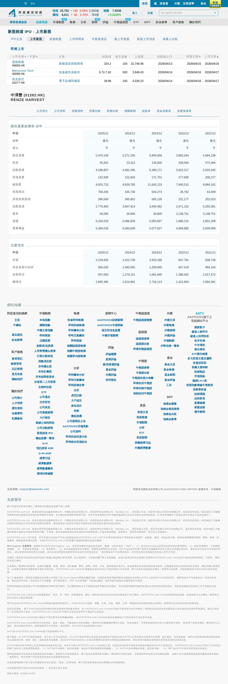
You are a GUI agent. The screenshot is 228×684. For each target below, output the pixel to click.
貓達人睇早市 (200, 331)
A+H (45, 443)
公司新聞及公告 (76, 421)
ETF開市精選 (200, 353)
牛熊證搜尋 (142, 367)
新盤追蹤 (199, 407)
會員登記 (17, 358)
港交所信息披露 (111, 330)
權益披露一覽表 (45, 438)
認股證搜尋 (142, 338)
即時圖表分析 (76, 330)
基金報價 (170, 369)
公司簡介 (17, 397)
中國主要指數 (45, 330)
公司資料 (76, 431)
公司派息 (45, 407)
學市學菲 (199, 349)
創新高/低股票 (45, 345)
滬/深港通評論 (111, 364)
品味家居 (199, 398)
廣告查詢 (17, 408)
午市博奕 (199, 345)
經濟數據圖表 (45, 468)
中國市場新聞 (111, 335)
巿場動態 (170, 340)
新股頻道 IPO (45, 433)
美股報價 (142, 417)
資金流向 (76, 405)
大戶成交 (76, 400)
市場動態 (142, 422)
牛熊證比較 (142, 372)
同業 (76, 410)
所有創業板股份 (45, 376)
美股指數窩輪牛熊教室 (199, 385)
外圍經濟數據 (143, 447)
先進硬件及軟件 (69, 72)
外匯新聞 (169, 330)
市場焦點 (199, 376)
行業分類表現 (45, 356)
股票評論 (111, 359)
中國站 (17, 325)
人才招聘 (17, 402)
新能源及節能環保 (71, 63)
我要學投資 (199, 389)
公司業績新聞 (45, 412)
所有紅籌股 (45, 371)
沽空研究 (45, 402)
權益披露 (76, 415)
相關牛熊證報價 (76, 350)
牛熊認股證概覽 (142, 319)
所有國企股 (45, 366)
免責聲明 (17, 413)
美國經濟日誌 (143, 442)
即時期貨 (45, 335)
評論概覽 (111, 354)
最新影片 (199, 327)
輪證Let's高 (200, 380)
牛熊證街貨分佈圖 (142, 377)
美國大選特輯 (200, 367)
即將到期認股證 (142, 348)
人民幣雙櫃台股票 (45, 350)
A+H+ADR (44, 453)
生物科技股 (45, 386)
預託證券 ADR (45, 448)
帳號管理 (17, 363)
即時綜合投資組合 (76, 441)
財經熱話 (199, 371)
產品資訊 (17, 334)
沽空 (76, 390)
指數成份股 (45, 361)
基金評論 (111, 369)
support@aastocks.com (34, 489)
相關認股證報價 (76, 345)
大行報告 (45, 417)
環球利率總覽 (45, 473)
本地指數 (45, 319)
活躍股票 (45, 340)
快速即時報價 (76, 319)
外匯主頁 (169, 319)
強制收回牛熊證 (142, 393)
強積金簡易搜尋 (169, 408)
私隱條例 (17, 418)
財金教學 (17, 339)
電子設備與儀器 (69, 80)
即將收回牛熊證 (142, 383)
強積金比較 (170, 414)
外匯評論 (111, 374)
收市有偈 (199, 340)
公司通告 (45, 396)
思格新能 (18, 61)
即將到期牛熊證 (142, 388)
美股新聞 (142, 437)
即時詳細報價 (76, 325)
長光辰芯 (18, 79)
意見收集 (17, 374)
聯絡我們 (17, 379)
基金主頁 (169, 364)
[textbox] (188, 13)
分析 (142, 427)
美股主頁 (142, 412)
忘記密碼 (17, 368)
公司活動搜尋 (45, 427)
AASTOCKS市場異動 (76, 426)
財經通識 (199, 393)
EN (33, 3)
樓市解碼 (199, 411)
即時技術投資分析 (76, 436)
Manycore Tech (23, 70)
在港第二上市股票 (45, 381)
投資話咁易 (199, 362)
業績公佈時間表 (45, 422)
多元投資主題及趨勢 (200, 358)
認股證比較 (142, 343)
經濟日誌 (45, 458)
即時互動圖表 (76, 335)
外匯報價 (170, 325)
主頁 (17, 319)
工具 (169, 385)
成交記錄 (76, 395)
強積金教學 (170, 419)
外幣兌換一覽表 (169, 345)
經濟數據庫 (45, 463)
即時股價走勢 (76, 385)
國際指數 (45, 325)
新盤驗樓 (199, 402)
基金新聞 (169, 374)
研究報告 (111, 379)
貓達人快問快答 (199, 336)
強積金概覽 (170, 403)
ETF (45, 392)
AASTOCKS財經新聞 (111, 319)
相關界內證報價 (76, 356)
